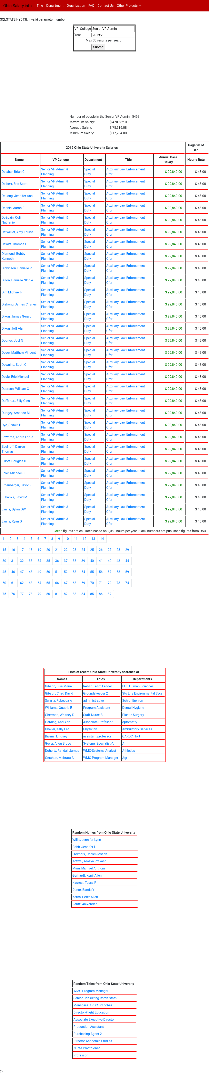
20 (48, 550)
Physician (90, 729)
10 (67, 539)
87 (109, 594)
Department (54, 6)
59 (127, 572)
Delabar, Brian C (13, 172)
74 (127, 583)
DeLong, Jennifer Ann (17, 196)
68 (74, 583)
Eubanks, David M (14, 497)
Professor (80, 1055)
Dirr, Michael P (12, 292)
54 (83, 572)
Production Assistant (88, 1027)
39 (83, 561)
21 (57, 550)
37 (66, 561)
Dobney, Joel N (12, 340)
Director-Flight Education (91, 1012)
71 (101, 583)
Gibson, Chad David (59, 693)
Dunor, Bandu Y (83, 890)
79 (39, 594)
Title (40, 5)
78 (30, 594)
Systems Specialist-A (98, 743)
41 (101, 561)
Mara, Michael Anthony (89, 868)
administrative (93, 701)
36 (57, 561)
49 (39, 572)
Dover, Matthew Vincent (19, 353)
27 (109, 550)
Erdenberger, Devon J (17, 485)
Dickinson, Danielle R (17, 268)
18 (30, 550)
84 (83, 594)
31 (13, 561)
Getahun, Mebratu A (59, 758)
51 (57, 572)
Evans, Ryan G (12, 521)
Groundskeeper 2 (95, 693)
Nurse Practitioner (86, 1048)
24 (83, 550)
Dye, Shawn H (11, 425)
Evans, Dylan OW (14, 509)
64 (39, 583)
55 (92, 572)
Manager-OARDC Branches (92, 1005)
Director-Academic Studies (92, 1041)
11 (76, 539)
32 (22, 561)
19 (39, 550)
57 (109, 572)
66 (57, 583)
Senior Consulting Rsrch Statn (95, 998)
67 (66, 583)
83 (74, 594)
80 (48, 594)
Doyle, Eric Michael (15, 377)
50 (48, 572)
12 (84, 539)
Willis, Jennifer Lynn (86, 840)
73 (118, 583)
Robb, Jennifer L (84, 847)
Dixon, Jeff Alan (13, 328)
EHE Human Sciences (138, 686)
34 (39, 561)
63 (30, 583)
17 (22, 550)
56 (101, 572)
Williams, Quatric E (58, 708)
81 (57, 594)
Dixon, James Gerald (16, 316)
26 (101, 550)
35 (48, 561)
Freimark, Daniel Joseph (89, 854)
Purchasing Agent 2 (87, 1034)
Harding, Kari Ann (57, 722)
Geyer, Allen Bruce (58, 743)
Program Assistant (96, 708)
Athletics (128, 751)
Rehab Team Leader (97, 686)
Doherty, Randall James (62, 751)
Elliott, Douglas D (14, 461)
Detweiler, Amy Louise (17, 232)
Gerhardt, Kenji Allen (87, 875)
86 (101, 594)
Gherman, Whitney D (59, 715)
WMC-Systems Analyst (99, 751)
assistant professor (97, 736)
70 (92, 583)
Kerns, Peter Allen (85, 897)
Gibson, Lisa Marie (58, 686)
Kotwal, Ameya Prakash (89, 861)
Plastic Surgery (133, 715)
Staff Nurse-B (93, 715)
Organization (76, 6)
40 (92, 561)
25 (92, 550)
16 (13, 550)
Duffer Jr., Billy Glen (16, 401)
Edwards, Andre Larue (17, 437)
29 (127, 550)
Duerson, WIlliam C (15, 389)
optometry (129, 722)
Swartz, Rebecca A (58, 701)
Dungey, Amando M (16, 413)
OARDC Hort (131, 736)
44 (127, 561)
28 (118, 550)
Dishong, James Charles (19, 304)
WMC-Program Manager (100, 758)
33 (30, 561)
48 (30, 572)
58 (118, 572)
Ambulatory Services (137, 729)
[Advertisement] (104, 80)
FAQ (91, 6)
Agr (124, 758)
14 (102, 539)
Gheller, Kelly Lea (57, 729)
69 (83, 583)
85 (92, 594)
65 (48, 583)
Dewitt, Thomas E (14, 244)
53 (74, 572)
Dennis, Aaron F (13, 208)
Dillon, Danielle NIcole (17, 280)
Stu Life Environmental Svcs (142, 693)
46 (13, 572)
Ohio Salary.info (17, 5)
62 (22, 583)
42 (109, 561)
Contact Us (106, 6)
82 (66, 594)
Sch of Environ (132, 701)
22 (66, 550)
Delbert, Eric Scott (15, 184)
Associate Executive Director (94, 1019)
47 (22, 572)
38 (74, 561)
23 (74, 550)
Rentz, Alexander (84, 904)
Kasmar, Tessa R (84, 883)
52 (66, 572)
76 (13, 594)
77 (22, 594)
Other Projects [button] (128, 6)
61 (13, 583)
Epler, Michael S (13, 473)
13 (93, 539)
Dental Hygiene (133, 708)
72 (109, 583)
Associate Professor (98, 722)
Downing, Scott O (14, 365)
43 (118, 561)
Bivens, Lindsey (56, 736)
